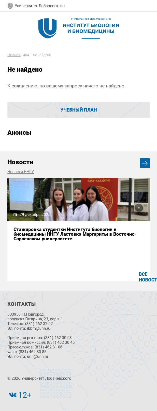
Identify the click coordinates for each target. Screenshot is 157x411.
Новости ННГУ (20, 171)
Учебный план (78, 110)
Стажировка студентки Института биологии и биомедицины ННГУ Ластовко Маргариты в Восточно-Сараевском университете (75, 234)
